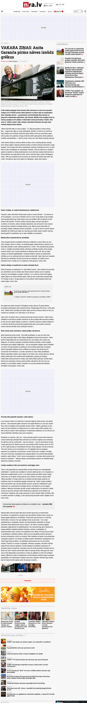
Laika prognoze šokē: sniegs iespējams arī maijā (25, 654)
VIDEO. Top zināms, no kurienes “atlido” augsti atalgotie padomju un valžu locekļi (74, 93)
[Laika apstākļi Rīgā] (60, 5)
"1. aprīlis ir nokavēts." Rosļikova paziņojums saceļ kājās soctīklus (32, 297)
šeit (13, 506)
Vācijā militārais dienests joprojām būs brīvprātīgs (26, 683)
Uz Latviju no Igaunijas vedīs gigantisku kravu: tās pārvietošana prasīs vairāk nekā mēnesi (32, 291)
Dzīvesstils (25, 11)
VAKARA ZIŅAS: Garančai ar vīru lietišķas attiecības (34, 624)
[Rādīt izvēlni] (2, 11)
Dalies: (21, 575)
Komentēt (28, 581)
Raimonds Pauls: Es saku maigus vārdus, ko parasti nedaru (7, 624)
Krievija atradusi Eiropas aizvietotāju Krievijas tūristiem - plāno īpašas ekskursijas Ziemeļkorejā (29, 677)
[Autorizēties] (85, 11)
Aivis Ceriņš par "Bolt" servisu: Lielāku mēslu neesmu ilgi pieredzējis (28, 671)
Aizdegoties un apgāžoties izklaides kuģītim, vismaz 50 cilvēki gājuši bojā (31, 695)
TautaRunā (34, 11)
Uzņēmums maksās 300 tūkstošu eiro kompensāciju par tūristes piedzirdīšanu (74, 84)
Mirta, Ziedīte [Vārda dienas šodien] (48, 6)
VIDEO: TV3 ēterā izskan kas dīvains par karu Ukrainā (27, 660)
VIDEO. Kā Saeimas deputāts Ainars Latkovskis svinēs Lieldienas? (27, 665)
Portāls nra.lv (4, 61)
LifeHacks (42, 11)
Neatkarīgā (17, 11)
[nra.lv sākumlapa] (32, 4)
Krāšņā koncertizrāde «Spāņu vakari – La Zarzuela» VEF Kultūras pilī (21, 625)
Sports (50, 11)
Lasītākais (62, 44)
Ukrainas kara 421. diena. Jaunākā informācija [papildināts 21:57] (29, 689)
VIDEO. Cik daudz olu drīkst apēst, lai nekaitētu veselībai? (29, 642)
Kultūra (6, 43)
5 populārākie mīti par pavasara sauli (21, 648)
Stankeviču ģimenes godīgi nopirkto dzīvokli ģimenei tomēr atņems (75, 60)
